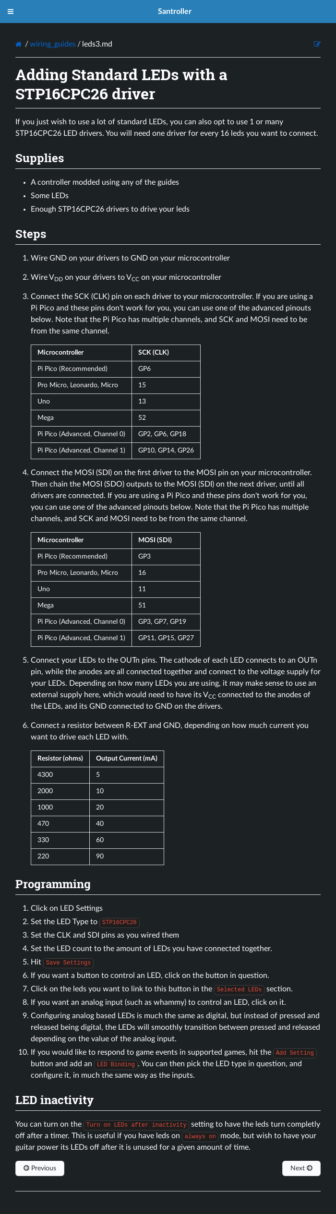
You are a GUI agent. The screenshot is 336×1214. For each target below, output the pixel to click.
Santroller (175, 11)
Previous (40, 1168)
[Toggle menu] (10, 11)
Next (301, 1168)
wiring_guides (53, 44)
